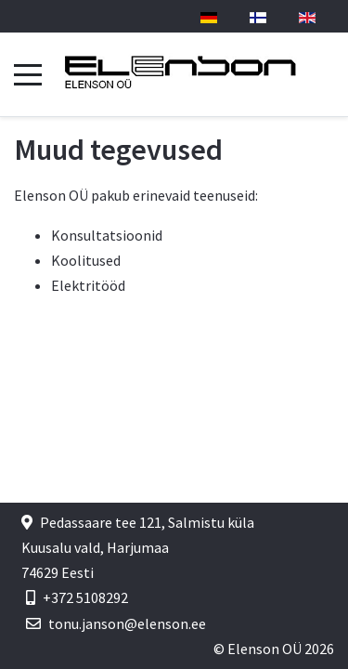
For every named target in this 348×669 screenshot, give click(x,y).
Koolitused (86, 260)
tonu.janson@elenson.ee (127, 623)
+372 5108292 (85, 597)
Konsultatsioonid (106, 235)
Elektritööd (88, 285)
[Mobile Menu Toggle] (28, 74)
